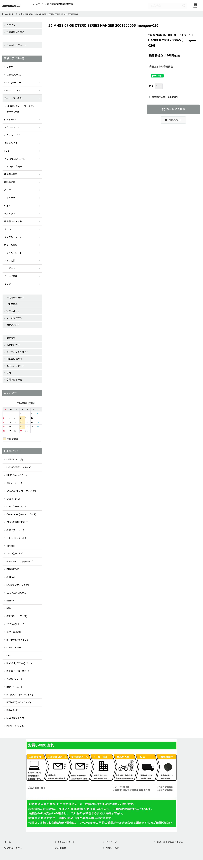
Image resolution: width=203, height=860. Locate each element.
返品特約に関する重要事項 (163, 98)
